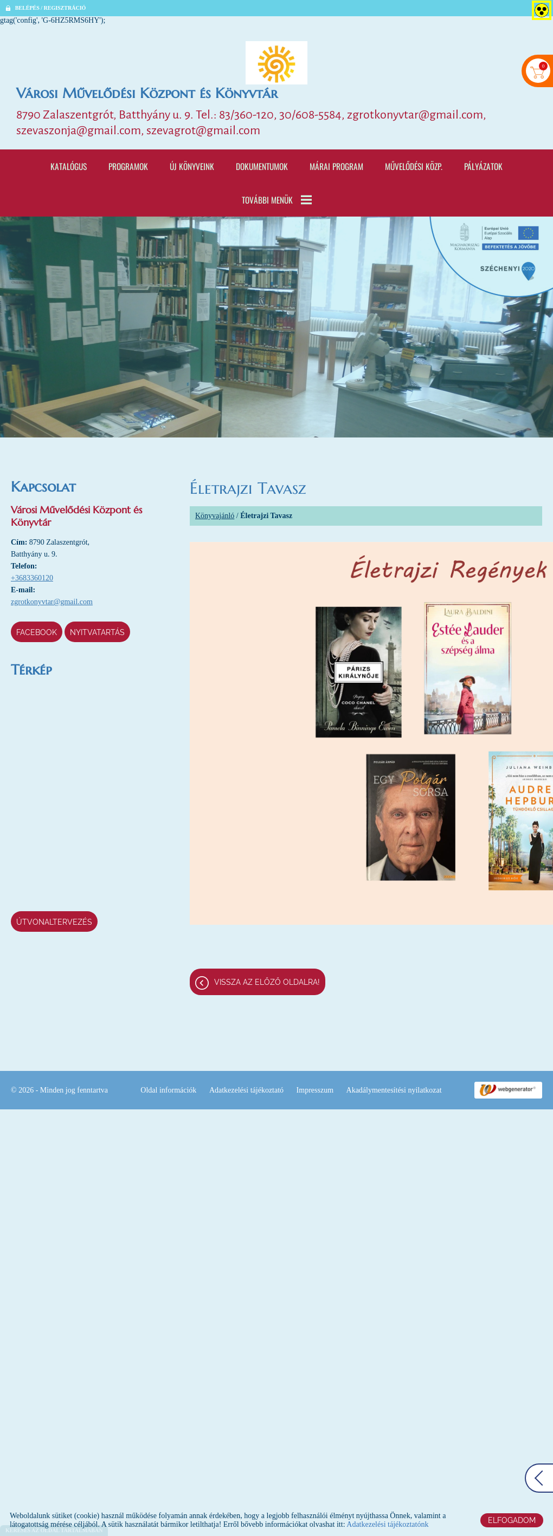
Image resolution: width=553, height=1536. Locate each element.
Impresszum (315, 1090)
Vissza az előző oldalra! (267, 982)
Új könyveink (192, 166)
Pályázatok (483, 166)
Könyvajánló (214, 516)
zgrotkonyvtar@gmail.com (52, 602)
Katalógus (68, 166)
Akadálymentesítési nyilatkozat (394, 1090)
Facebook (36, 632)
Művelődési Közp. (413, 166)
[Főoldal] (276, 62)
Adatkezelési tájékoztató (246, 1090)
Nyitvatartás (97, 632)
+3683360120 (32, 578)
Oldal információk (168, 1090)
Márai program (336, 166)
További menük (277, 200)
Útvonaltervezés (54, 922)
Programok (128, 166)
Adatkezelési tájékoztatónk (387, 1524)
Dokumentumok (262, 166)
